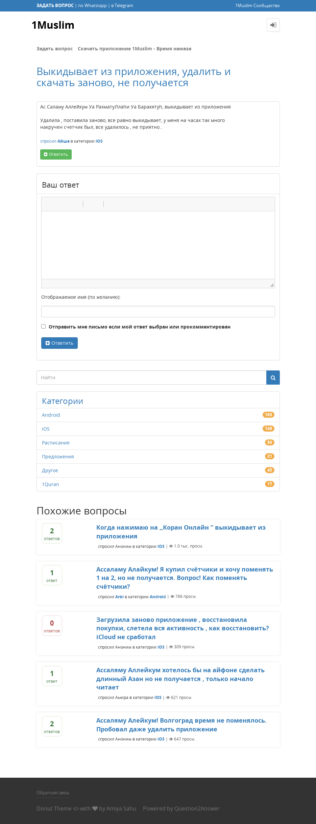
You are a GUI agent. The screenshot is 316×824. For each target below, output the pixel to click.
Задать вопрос (55, 48)
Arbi (119, 596)
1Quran (50, 484)
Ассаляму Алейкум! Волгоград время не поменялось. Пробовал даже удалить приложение (181, 724)
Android (51, 415)
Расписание (56, 442)
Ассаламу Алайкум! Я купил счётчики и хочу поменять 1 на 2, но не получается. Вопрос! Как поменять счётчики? (184, 577)
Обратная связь (53, 793)
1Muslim (52, 25)
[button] (49, 203)
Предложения (58, 456)
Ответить (62, 343)
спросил (48, 141)
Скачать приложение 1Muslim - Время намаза (134, 48)
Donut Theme (54, 808)
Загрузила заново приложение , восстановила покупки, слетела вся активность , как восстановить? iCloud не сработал (182, 628)
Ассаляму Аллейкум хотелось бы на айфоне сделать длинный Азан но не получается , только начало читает (180, 678)
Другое (50, 470)
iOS (99, 141)
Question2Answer (197, 808)
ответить (58, 154)
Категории (62, 400)
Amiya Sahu (121, 808)
